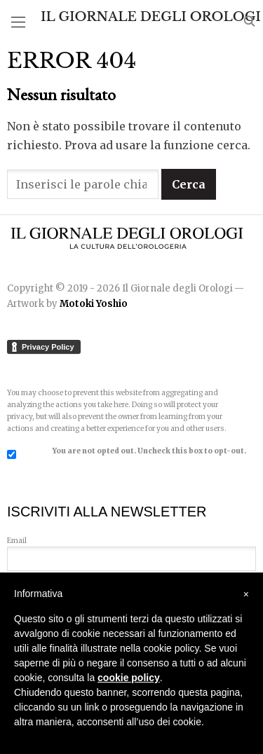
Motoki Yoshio (94, 304)
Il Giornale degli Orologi (151, 17)
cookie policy (128, 677)
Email (131, 549)
